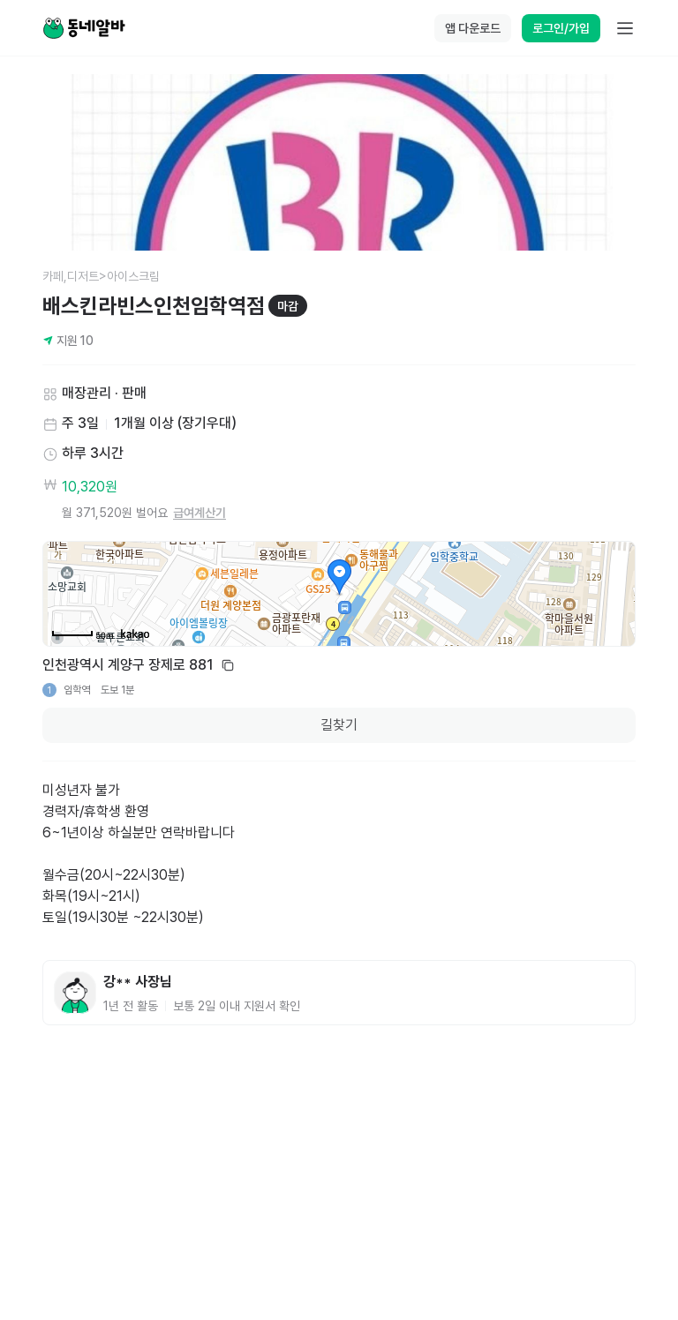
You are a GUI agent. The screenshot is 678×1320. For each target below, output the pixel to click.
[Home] (83, 28)
